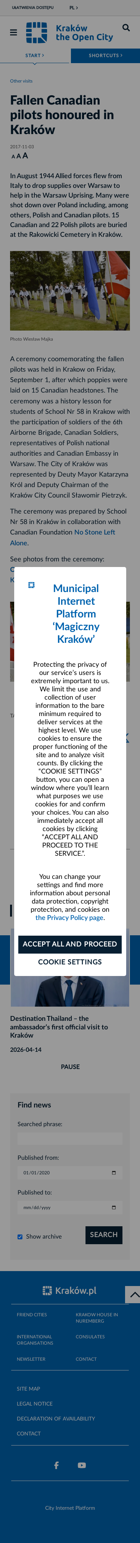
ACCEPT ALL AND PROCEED (70, 944)
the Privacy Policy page (69, 918)
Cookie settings (70, 962)
